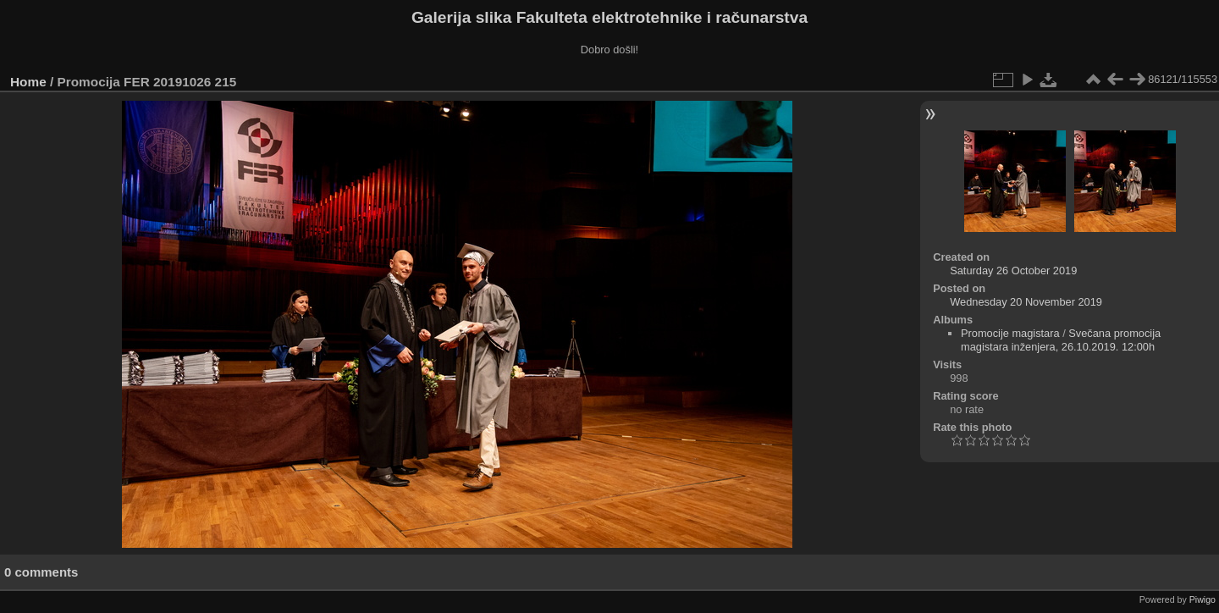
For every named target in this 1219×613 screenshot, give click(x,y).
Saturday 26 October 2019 (1013, 270)
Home (28, 82)
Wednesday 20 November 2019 (1026, 301)
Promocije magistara (1010, 333)
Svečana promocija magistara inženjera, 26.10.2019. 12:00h (1061, 340)
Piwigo (1202, 599)
